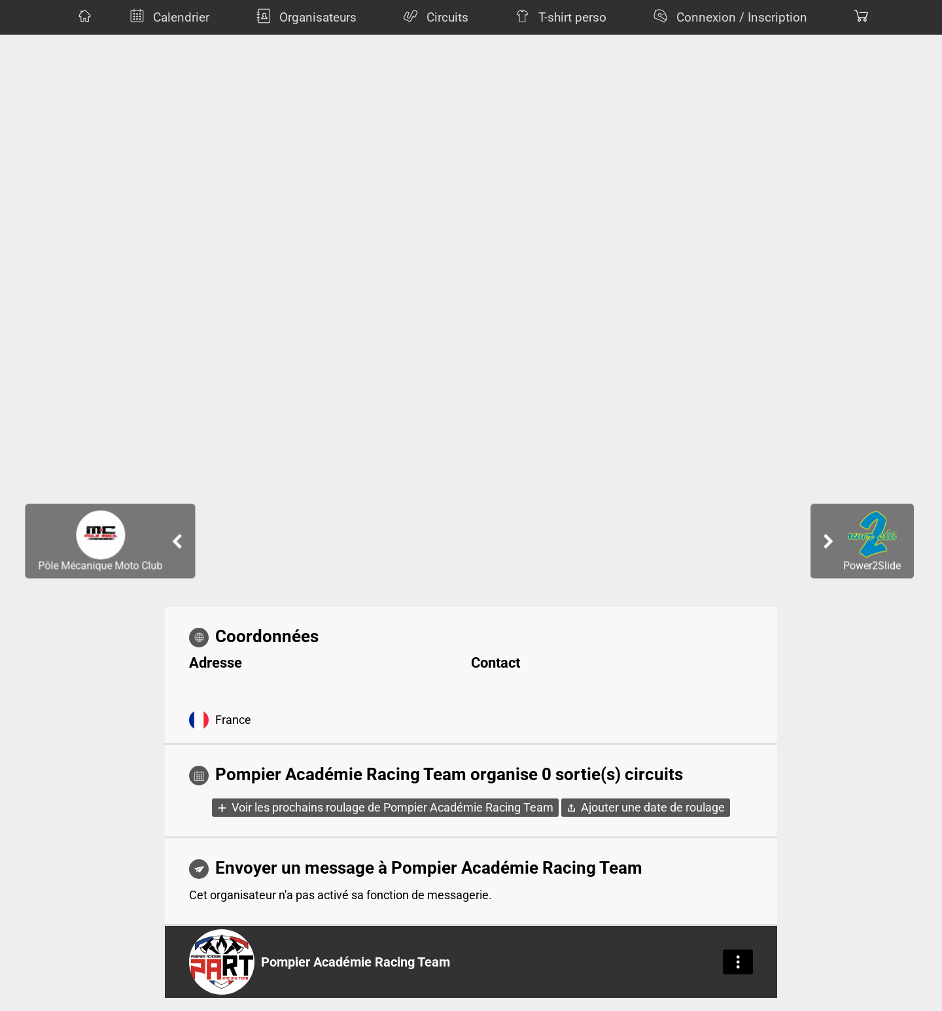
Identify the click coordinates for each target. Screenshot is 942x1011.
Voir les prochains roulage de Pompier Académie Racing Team (392, 807)
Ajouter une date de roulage (653, 807)
